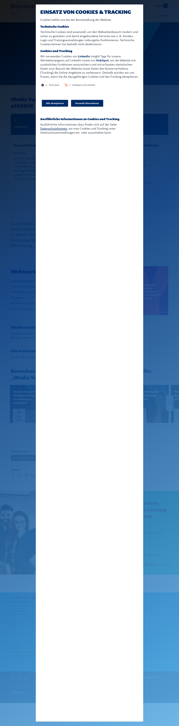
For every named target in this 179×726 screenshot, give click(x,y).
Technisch (54, 85)
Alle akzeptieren (55, 103)
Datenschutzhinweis (53, 128)
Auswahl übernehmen (87, 103)
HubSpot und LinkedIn (83, 85)
